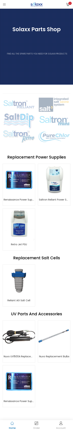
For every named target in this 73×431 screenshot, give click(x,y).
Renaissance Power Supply (19, 199)
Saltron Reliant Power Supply (54, 199)
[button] (67, 4)
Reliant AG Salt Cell (18, 300)
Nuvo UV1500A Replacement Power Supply (19, 356)
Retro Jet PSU (19, 244)
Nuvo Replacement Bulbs (54, 356)
